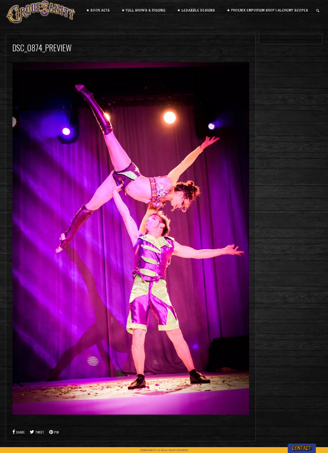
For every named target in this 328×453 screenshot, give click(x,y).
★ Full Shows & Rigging (143, 10)
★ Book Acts (98, 10)
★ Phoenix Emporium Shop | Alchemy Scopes (267, 10)
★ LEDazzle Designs (196, 10)
